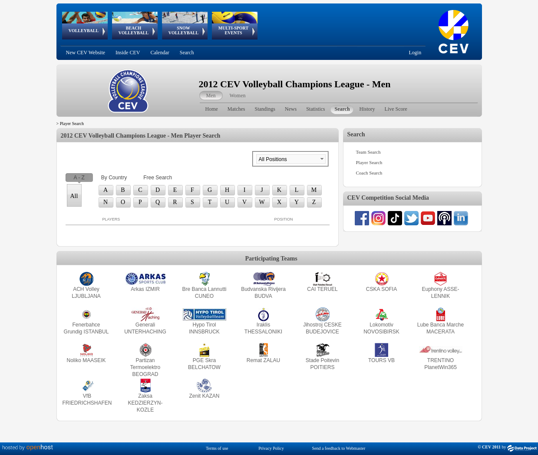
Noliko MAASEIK (86, 360)
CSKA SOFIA (381, 289)
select (321, 159)
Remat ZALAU (263, 360)
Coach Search (369, 172)
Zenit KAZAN (204, 396)
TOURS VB (381, 360)
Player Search (369, 162)
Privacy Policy (271, 448)
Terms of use (217, 448)
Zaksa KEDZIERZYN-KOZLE (145, 403)
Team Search (368, 152)
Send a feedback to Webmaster (338, 448)
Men (211, 95)
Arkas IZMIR (145, 289)
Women (238, 95)
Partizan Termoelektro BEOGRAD (145, 367)
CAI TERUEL (322, 289)
